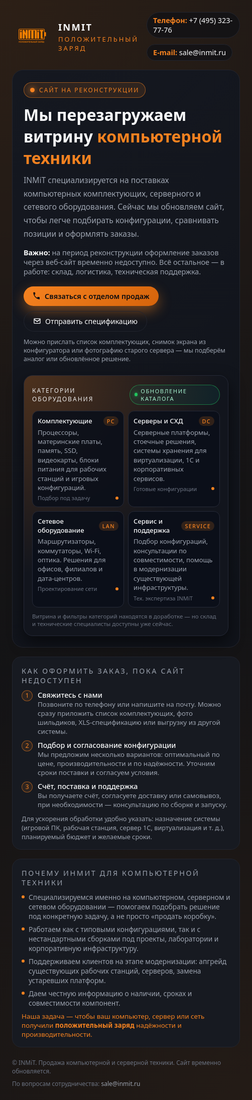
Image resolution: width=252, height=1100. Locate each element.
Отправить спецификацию (85, 321)
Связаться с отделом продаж (91, 296)
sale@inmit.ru (202, 52)
